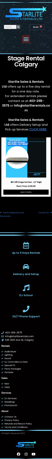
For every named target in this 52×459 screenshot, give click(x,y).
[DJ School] (26, 287)
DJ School (26, 295)
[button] (26, 39)
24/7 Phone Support (26, 316)
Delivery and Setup (26, 274)
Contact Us (44, 212)
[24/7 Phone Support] (26, 309)
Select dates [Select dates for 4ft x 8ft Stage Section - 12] (26, 192)
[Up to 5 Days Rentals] (26, 245)
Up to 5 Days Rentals (26, 253)
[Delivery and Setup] (26, 266)
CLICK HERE (38, 129)
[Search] (18, 27)
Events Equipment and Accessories (12, 214)
